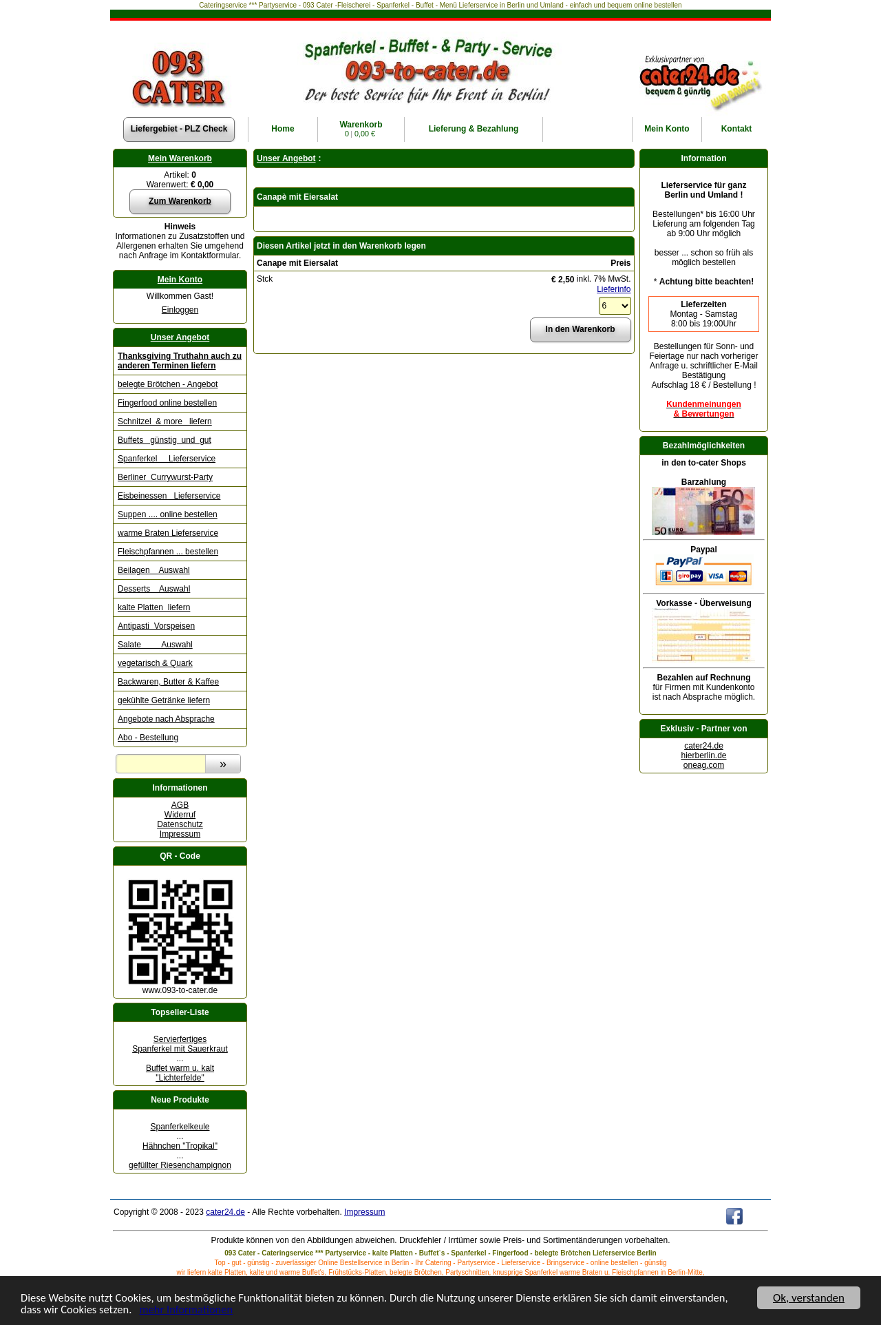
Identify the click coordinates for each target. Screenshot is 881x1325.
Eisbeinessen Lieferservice (169, 496)
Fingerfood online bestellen (167, 403)
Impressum (180, 834)
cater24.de (703, 746)
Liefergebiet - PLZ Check (179, 129)
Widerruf (179, 815)
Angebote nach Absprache (166, 719)
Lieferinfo (613, 289)
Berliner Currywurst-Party (165, 477)
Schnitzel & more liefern (165, 421)
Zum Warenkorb (180, 201)
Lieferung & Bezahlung (474, 129)
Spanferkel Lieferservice (166, 458)
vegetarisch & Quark (155, 663)
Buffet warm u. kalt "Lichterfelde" (180, 1073)
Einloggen (180, 310)
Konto (666, 129)
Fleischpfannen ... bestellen (168, 551)
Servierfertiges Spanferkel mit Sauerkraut (180, 1044)
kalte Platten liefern (154, 607)
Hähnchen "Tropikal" (179, 1146)
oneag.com (703, 765)
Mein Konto (180, 279)
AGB (180, 805)
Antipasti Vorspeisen (156, 626)
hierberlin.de (703, 755)
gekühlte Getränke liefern (164, 700)
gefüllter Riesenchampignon (180, 1165)
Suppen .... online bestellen (167, 514)
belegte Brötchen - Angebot (167, 384)
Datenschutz (180, 824)
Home (282, 129)
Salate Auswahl (155, 644)
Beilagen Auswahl (154, 570)
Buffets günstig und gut (164, 440)
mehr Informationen (191, 1309)
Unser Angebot (180, 337)
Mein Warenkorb (180, 158)
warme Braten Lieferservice (168, 533)
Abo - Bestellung (148, 737)
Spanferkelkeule (179, 1126)
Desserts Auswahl (154, 589)
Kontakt (736, 129)
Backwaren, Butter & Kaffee (168, 682)
